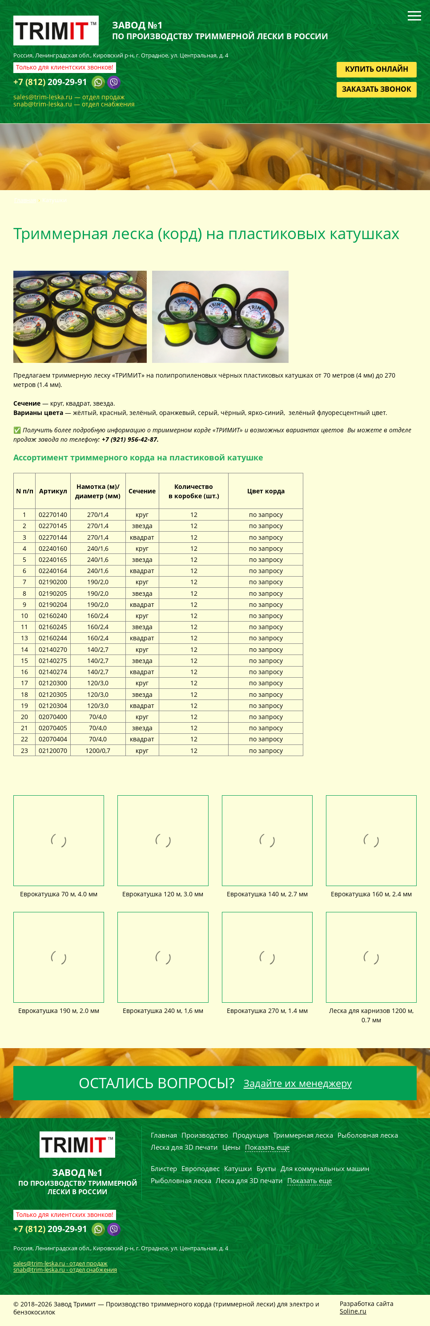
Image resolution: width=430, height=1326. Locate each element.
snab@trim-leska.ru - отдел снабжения (65, 1269)
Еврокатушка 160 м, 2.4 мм (371, 894)
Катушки (238, 1168)
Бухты (266, 1168)
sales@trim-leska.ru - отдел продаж (60, 1263)
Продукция (251, 1135)
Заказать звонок (376, 89)
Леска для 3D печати (184, 1147)
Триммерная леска (303, 1135)
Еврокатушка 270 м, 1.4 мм (267, 1010)
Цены (231, 1147)
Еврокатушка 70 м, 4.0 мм (58, 894)
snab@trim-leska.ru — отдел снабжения (74, 104)
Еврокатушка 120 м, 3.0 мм (162, 894)
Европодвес (200, 1168)
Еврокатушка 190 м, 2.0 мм (58, 1010)
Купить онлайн (376, 69)
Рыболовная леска (368, 1135)
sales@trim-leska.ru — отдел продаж (69, 97)
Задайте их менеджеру (298, 1083)
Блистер (164, 1168)
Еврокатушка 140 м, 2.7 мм (267, 894)
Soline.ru (353, 1311)
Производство (204, 1135)
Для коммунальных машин (325, 1168)
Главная (25, 200)
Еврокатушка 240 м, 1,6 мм (163, 1010)
